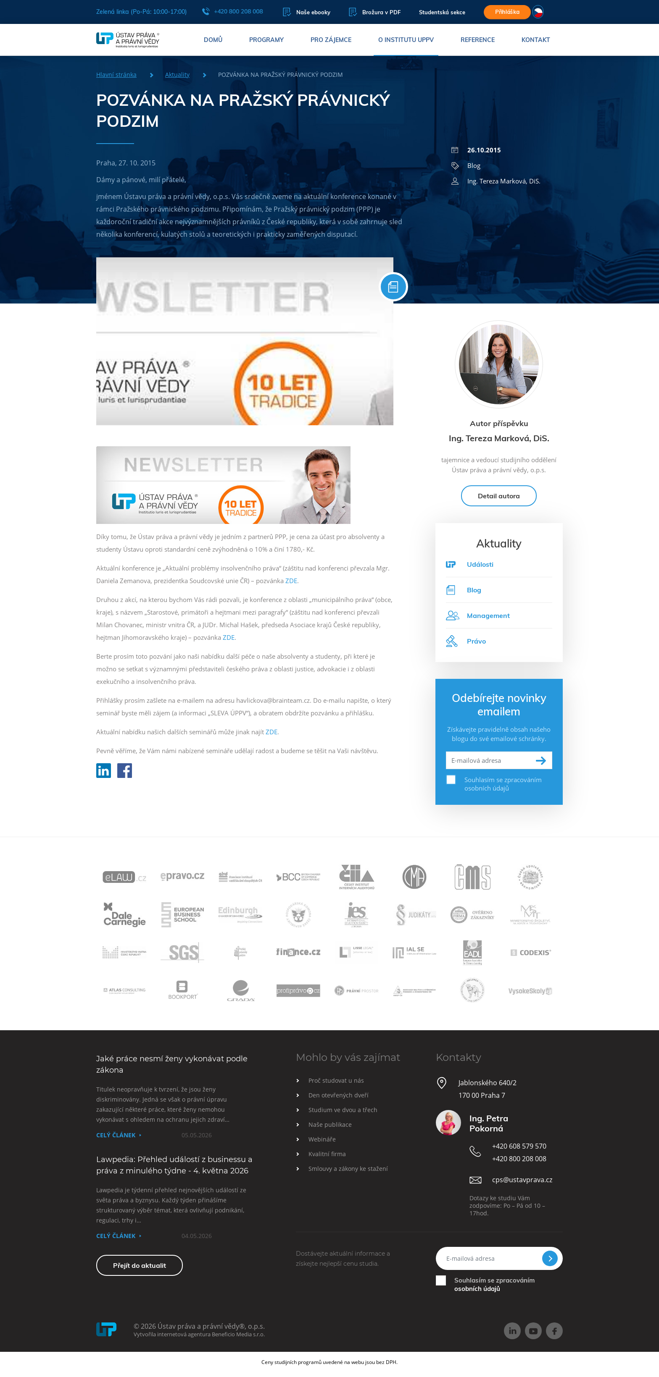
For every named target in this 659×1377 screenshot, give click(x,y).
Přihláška (507, 11)
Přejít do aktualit (139, 1265)
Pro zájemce (331, 40)
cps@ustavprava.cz (522, 1179)
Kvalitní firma (327, 1154)
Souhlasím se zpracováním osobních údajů (503, 783)
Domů (213, 40)
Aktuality (177, 75)
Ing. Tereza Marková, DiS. (495, 181)
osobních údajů (477, 1289)
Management (478, 615)
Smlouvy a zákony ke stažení (348, 1169)
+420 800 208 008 (232, 11)
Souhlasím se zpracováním (494, 1284)
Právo (466, 641)
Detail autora (499, 496)
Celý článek (115, 1135)
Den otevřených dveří (338, 1095)
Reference (478, 40)
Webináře (322, 1139)
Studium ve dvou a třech (342, 1110)
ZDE (291, 580)
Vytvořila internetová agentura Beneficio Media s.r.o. (199, 1334)
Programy (266, 40)
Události (480, 564)
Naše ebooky (306, 12)
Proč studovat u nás (336, 1080)
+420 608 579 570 (519, 1146)
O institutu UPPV (406, 40)
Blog (465, 165)
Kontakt (536, 40)
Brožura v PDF (375, 12)
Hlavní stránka (116, 75)
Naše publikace (330, 1124)
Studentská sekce (442, 12)
